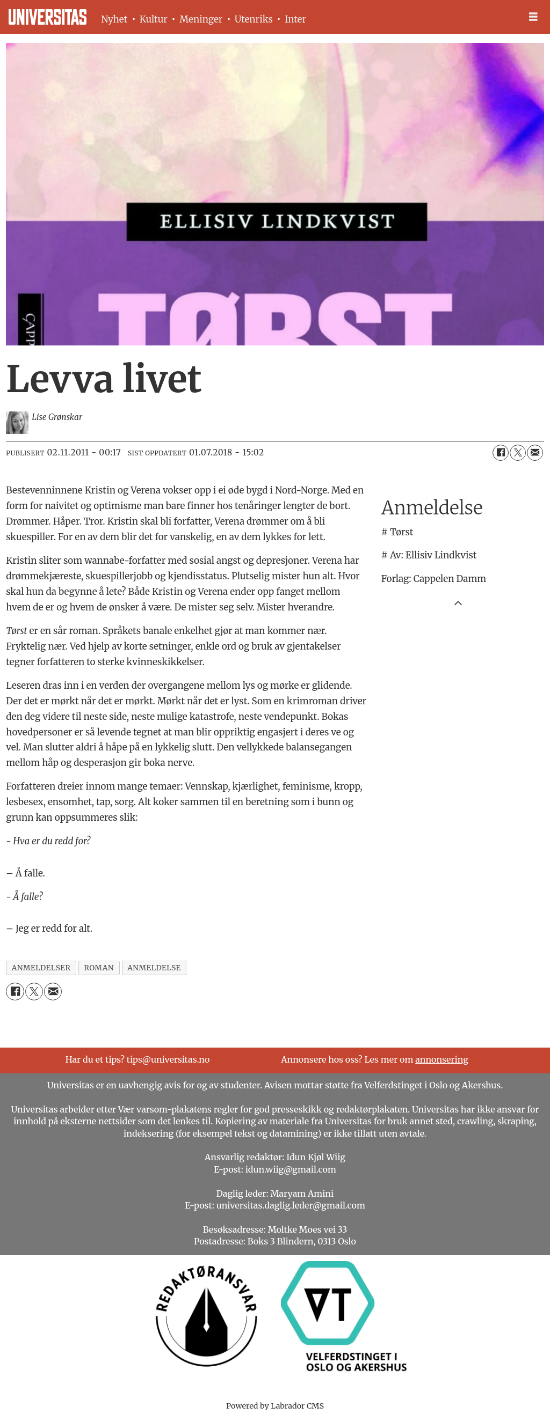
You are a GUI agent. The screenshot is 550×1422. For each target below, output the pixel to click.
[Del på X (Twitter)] (518, 453)
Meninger (200, 19)
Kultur (154, 19)
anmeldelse (154, 967)
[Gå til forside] (47, 17)
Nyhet (114, 19)
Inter (295, 19)
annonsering (441, 1059)
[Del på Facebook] (501, 453)
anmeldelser (41, 967)
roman (99, 967)
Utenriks (254, 19)
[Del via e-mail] (535, 453)
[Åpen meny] (533, 17)
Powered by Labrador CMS (275, 1406)
